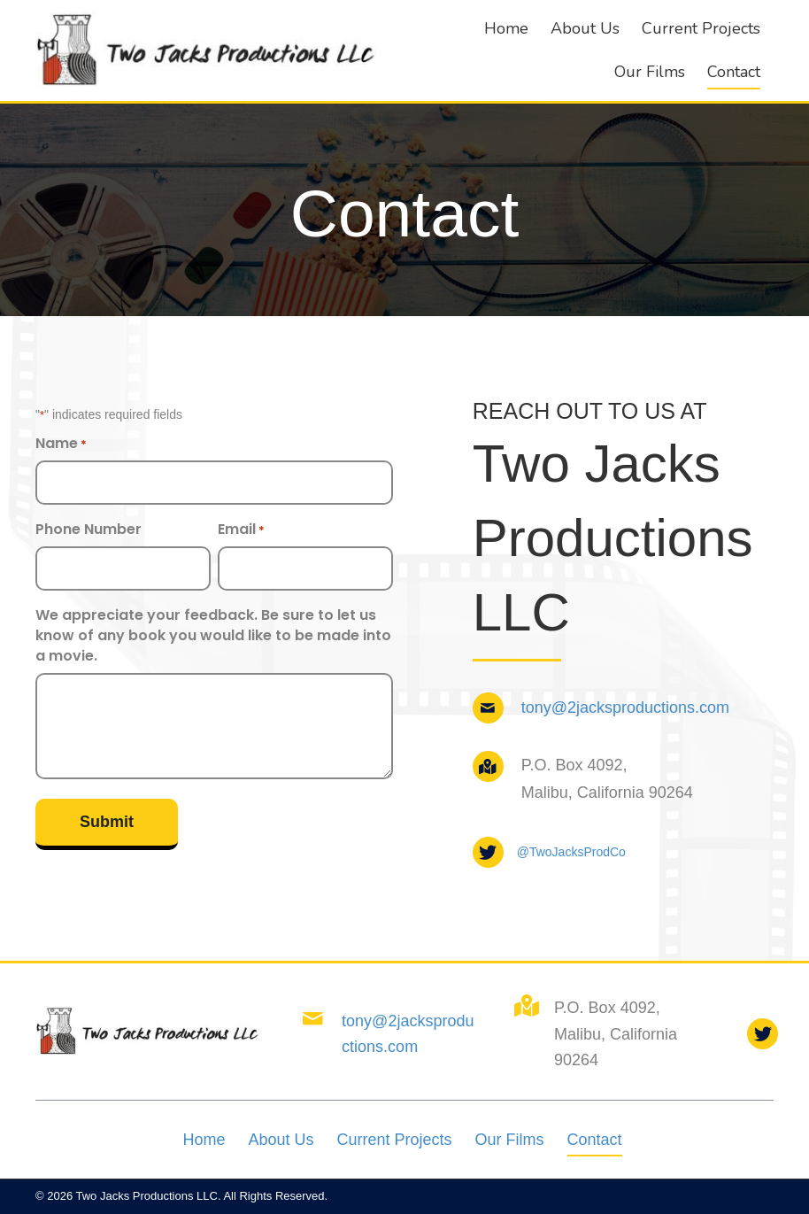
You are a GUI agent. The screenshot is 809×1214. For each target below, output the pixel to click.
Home (203, 1139)
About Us (280, 1139)
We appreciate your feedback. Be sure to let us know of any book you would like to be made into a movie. (213, 635)
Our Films (509, 1139)
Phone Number (88, 529)
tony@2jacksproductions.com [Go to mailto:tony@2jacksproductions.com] (625, 707)
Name (61, 443)
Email (241, 529)
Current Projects (393, 1139)
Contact (594, 1139)
